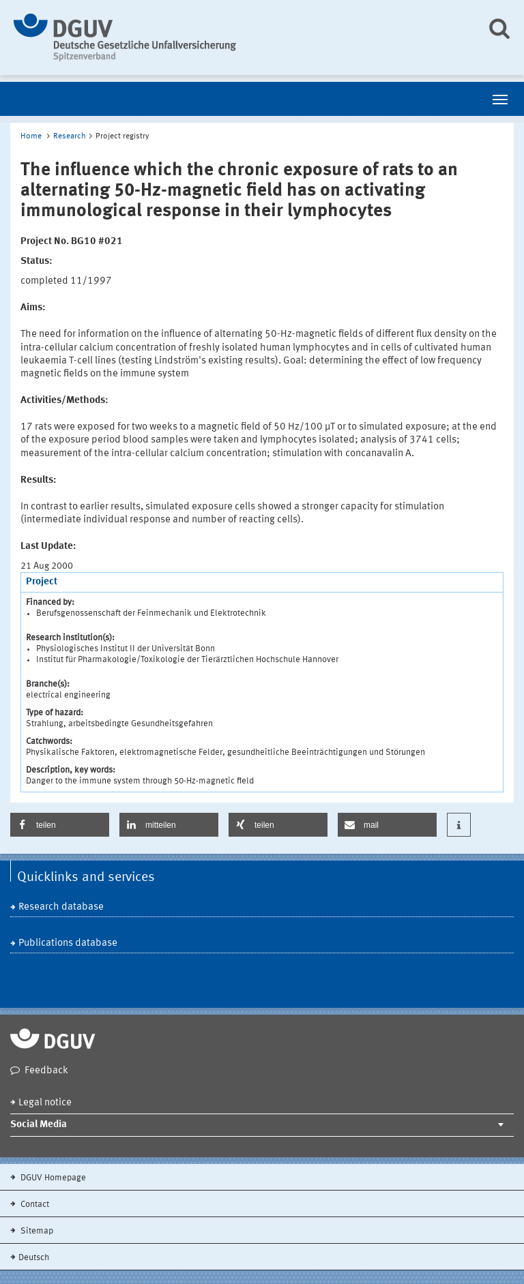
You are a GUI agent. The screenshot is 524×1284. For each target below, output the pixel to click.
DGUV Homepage (52, 1178)
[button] (59, 825)
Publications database (67, 943)
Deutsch (33, 1257)
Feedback (46, 1071)
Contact (33, 1204)
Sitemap (35, 1231)
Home (31, 136)
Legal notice (45, 1103)
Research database (61, 907)
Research (69, 136)
